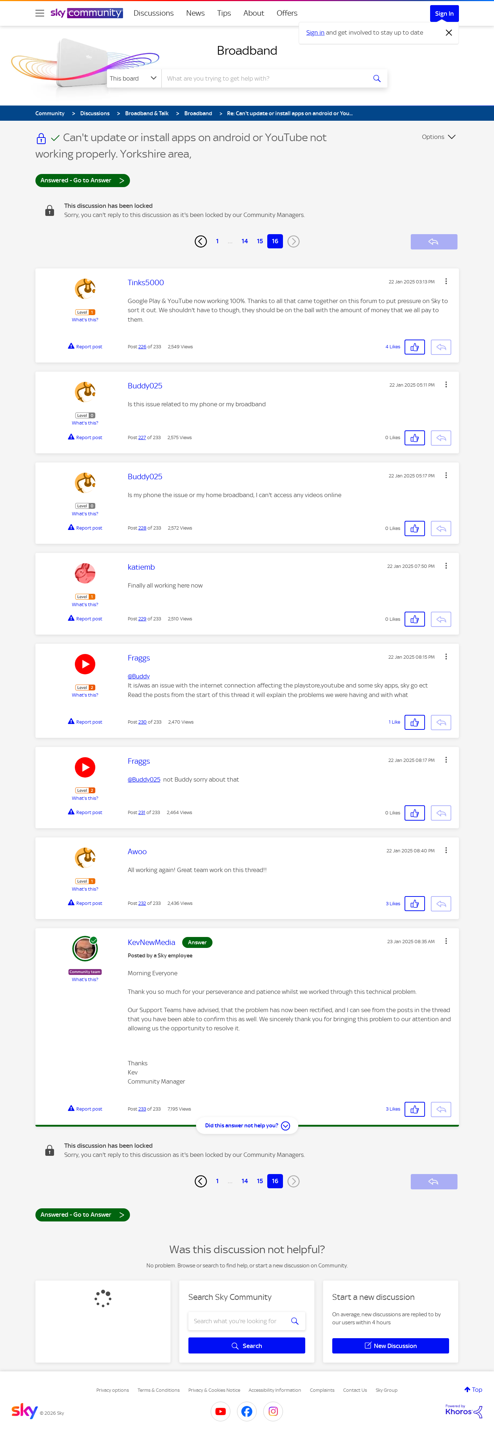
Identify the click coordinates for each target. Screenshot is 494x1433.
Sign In (444, 13)
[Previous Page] (201, 241)
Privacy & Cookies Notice (214, 1390)
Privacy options (112, 1390)
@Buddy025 (144, 779)
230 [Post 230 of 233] (142, 722)
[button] (446, 281)
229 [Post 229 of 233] (142, 618)
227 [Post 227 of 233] (142, 437)
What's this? (85, 319)
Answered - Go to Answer (83, 180)
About (254, 13)
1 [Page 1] (217, 241)
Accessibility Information (275, 1390)
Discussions (154, 13)
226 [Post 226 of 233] (142, 346)
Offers (287, 13)
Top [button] (477, 1389)
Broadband (247, 50)
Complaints (322, 1390)
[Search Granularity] (134, 78)
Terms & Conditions (159, 1390)
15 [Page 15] (260, 241)
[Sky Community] (87, 13)
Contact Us (355, 1390)
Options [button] (433, 136)
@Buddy (139, 676)
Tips (224, 13)
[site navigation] (39, 13)
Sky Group (387, 1390)
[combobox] (263, 78)
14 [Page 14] (245, 241)
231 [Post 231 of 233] (141, 812)
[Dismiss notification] (449, 33)
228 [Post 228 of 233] (142, 528)
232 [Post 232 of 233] (142, 903)
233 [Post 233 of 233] (142, 1109)
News (195, 13)
